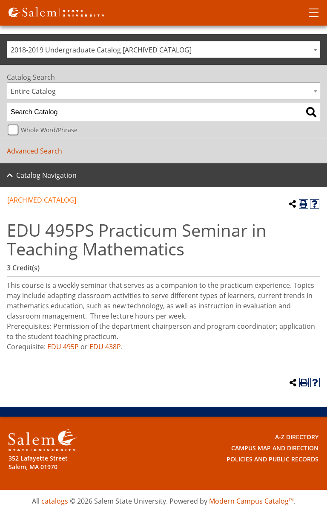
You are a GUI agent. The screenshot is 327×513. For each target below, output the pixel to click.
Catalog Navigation (46, 175)
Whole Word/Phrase (49, 130)
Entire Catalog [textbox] (33, 91)
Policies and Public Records (272, 459)
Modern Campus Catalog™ (251, 501)
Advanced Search (34, 151)
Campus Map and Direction (274, 448)
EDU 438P (105, 346)
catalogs (54, 501)
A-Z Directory (296, 437)
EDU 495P (63, 346)
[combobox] (163, 49)
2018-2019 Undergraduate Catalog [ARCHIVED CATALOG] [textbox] (101, 50)
